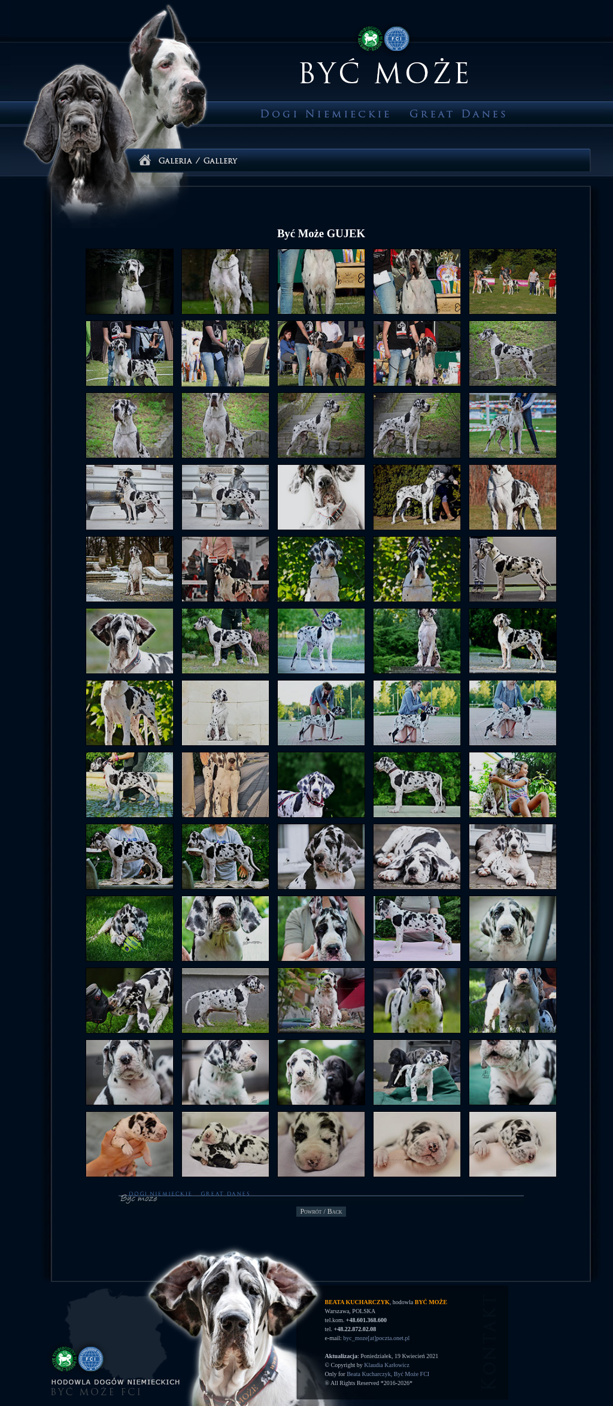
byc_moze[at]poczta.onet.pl (376, 1338)
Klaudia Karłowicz (386, 1365)
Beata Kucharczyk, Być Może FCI (388, 1374)
